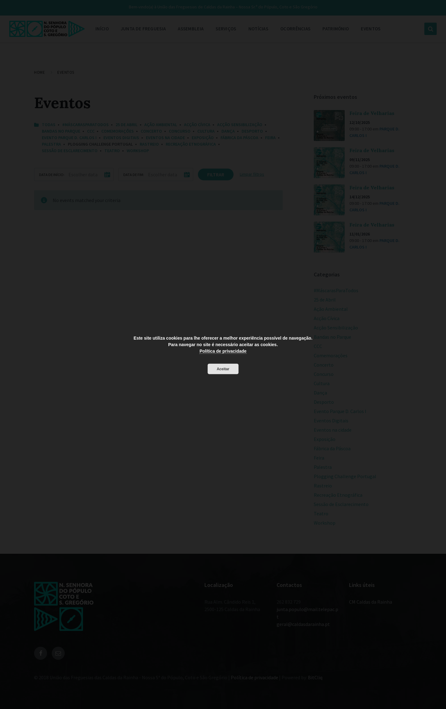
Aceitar (223, 369)
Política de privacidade (223, 351)
